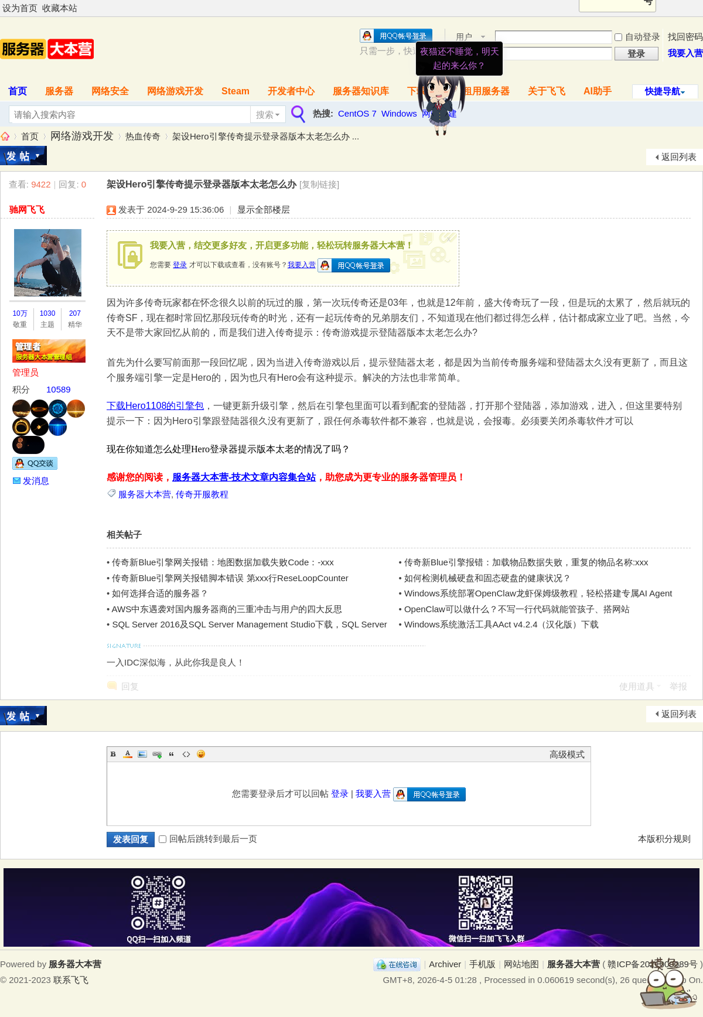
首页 (30, 136)
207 (75, 313)
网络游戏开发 (175, 91)
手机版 (482, 964)
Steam (235, 91)
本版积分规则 (664, 839)
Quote (172, 754)
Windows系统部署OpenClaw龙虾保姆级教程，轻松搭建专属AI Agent (538, 593)
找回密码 (685, 37)
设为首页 (19, 8)
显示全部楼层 (263, 209)
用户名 (464, 37)
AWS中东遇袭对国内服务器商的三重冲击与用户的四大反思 (227, 609)
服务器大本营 (4, 136)
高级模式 (567, 754)
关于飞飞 (546, 91)
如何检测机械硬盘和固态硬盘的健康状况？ (487, 578)
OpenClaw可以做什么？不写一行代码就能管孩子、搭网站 (517, 609)
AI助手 (597, 91)
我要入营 (685, 53)
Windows (399, 113)
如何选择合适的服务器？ (160, 593)
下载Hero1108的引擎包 (155, 406)
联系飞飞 (70, 980)
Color (128, 754)
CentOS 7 (357, 113)
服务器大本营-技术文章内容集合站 (244, 477)
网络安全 (110, 91)
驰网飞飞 (27, 209)
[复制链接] (319, 184)
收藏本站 (59, 8)
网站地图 (521, 964)
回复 (130, 686)
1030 (48, 313)
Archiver (445, 964)
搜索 (265, 115)
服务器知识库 (361, 91)
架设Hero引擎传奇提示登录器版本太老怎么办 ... (265, 136)
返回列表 (679, 157)
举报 (678, 686)
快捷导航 (662, 91)
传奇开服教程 (202, 494)
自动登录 (637, 37)
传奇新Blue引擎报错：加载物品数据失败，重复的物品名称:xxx (526, 562)
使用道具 (636, 686)
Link (157, 754)
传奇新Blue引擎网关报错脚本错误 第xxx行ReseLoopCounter (230, 578)
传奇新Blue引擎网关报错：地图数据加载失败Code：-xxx (222, 562)
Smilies (201, 754)
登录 (180, 265)
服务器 (59, 91)
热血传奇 (143, 136)
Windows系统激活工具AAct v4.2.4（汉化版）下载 (501, 624)
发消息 (36, 481)
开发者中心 (291, 91)
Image (142, 754)
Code (186, 754)
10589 (58, 389)
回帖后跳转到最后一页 (208, 839)
